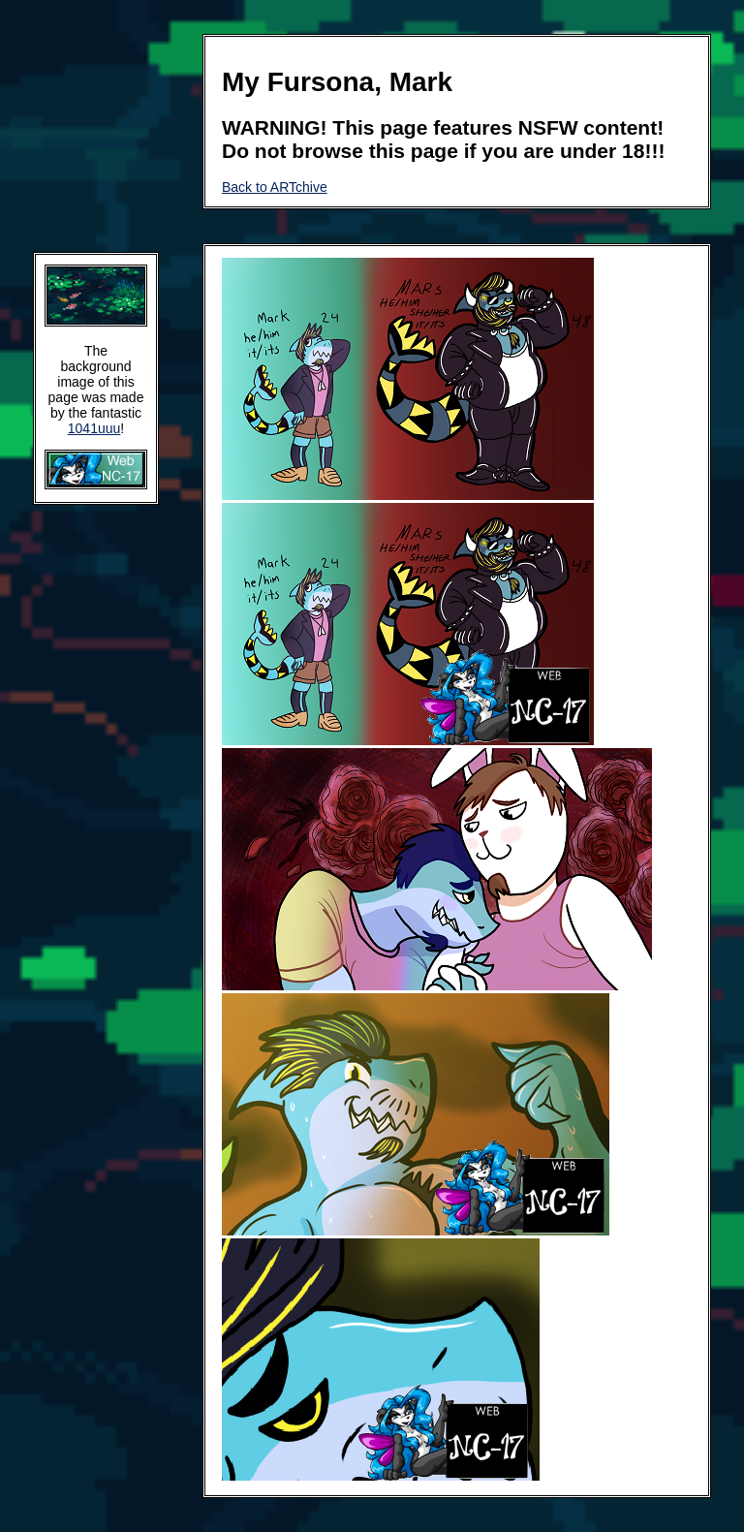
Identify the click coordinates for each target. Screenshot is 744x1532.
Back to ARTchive (274, 187)
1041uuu (94, 428)
